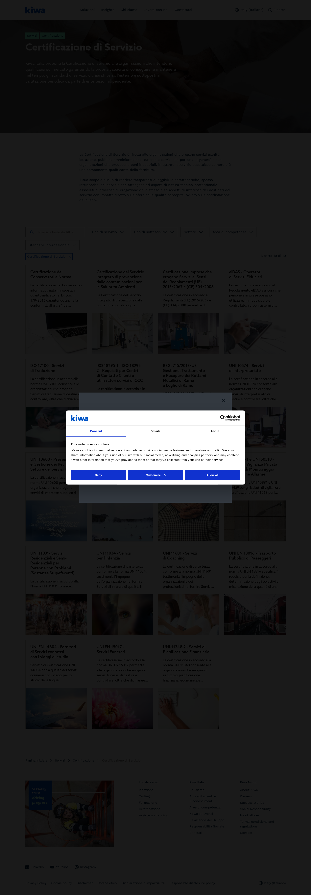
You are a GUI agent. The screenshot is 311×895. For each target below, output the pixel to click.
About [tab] (215, 431)
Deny (98, 475)
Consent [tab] (96, 431)
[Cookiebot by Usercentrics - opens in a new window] (223, 418)
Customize (156, 475)
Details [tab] (155, 431)
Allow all (212, 475)
